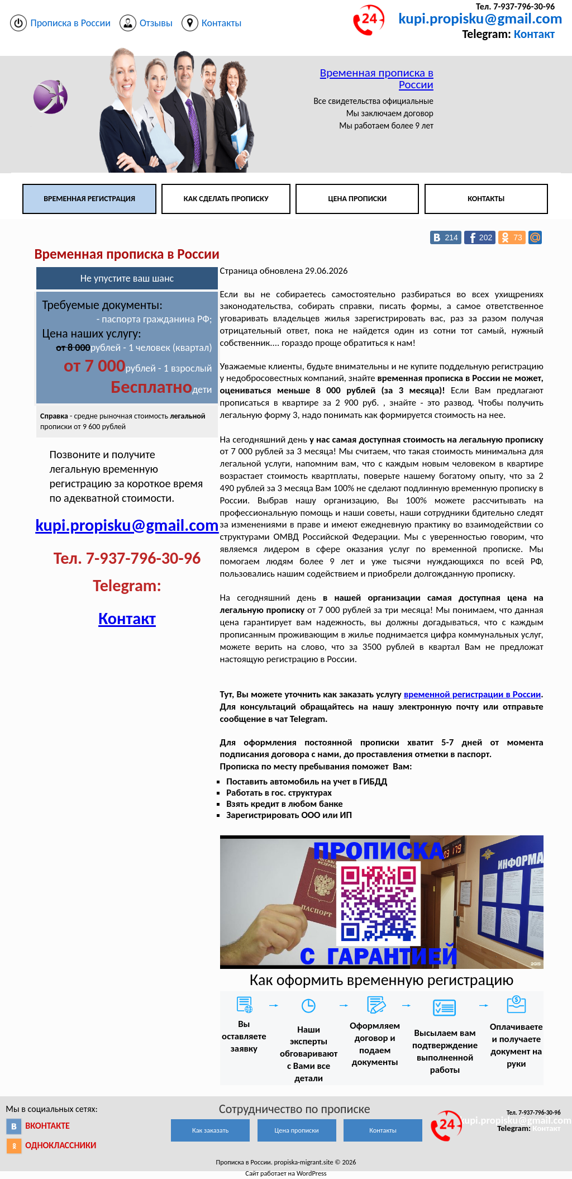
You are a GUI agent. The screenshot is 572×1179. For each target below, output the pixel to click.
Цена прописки (357, 198)
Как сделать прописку (226, 198)
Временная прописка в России (376, 78)
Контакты (486, 198)
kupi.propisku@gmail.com (481, 18)
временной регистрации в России (472, 694)
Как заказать (210, 1130)
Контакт (534, 33)
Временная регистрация (89, 198)
